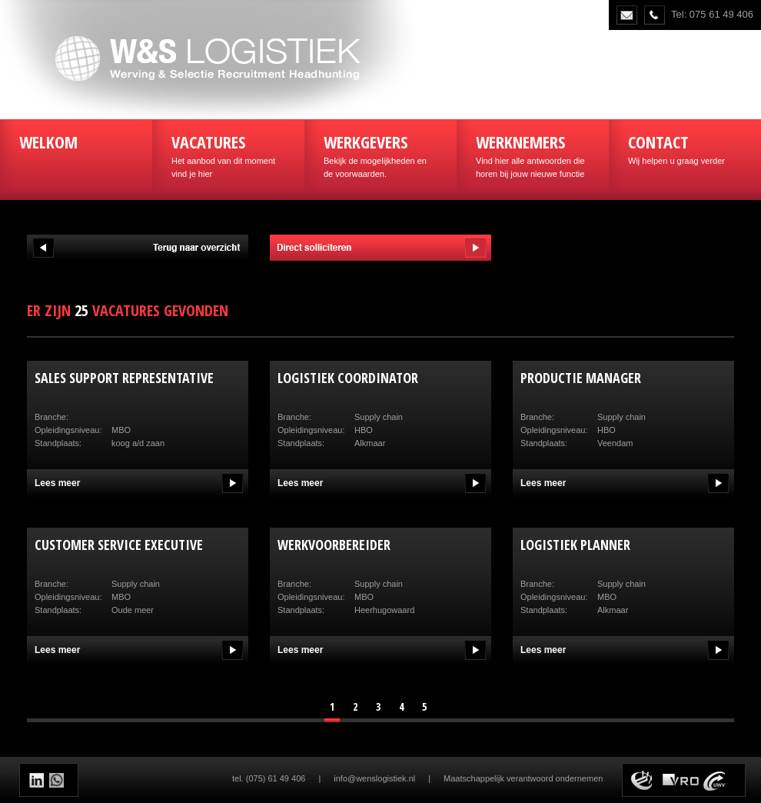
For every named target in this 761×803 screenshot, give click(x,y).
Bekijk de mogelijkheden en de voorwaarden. (380, 154)
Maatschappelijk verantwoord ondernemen (523, 778)
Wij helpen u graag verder (685, 147)
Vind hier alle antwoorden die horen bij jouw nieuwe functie (533, 154)
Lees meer (57, 483)
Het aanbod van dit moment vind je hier (228, 154)
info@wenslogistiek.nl (374, 778)
